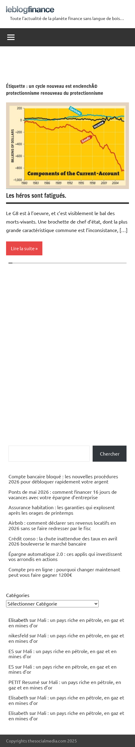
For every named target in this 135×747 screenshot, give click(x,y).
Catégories (17, 595)
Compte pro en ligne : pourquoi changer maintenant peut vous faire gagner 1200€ (64, 572)
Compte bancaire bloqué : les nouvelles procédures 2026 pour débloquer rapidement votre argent (63, 479)
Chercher (110, 453)
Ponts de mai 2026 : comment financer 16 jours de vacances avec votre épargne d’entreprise (62, 494)
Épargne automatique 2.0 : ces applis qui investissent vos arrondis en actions (65, 556)
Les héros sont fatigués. (36, 195)
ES (11, 651)
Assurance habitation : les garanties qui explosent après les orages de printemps (61, 510)
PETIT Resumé (24, 682)
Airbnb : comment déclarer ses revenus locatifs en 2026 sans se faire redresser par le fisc (62, 525)
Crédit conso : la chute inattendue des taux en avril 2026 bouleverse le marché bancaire (62, 541)
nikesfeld (18, 635)
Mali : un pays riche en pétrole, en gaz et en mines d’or (66, 622)
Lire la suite (23, 248)
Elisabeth (18, 697)
